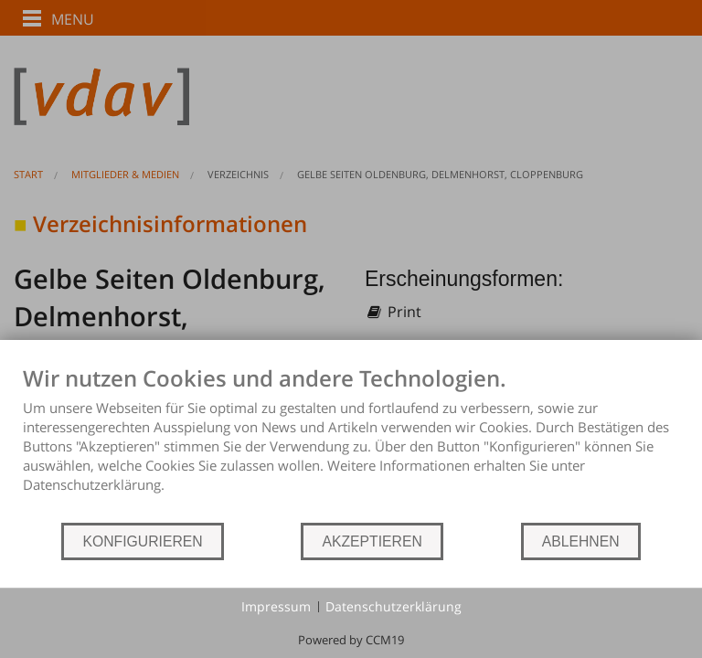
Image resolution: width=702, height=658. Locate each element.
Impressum (276, 606)
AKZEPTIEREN (371, 541)
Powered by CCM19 (351, 639)
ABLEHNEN (581, 541)
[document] (351, 442)
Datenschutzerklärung (393, 606)
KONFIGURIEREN (142, 541)
